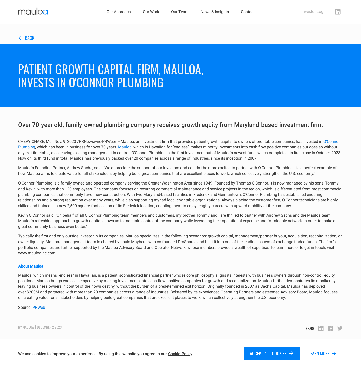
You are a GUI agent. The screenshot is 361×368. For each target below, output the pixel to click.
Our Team (180, 11)
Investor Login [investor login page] (314, 11)
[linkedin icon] (338, 12)
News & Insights (215, 11)
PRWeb (38, 307)
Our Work (151, 11)
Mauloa (125, 147)
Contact (248, 11)
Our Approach (119, 11)
